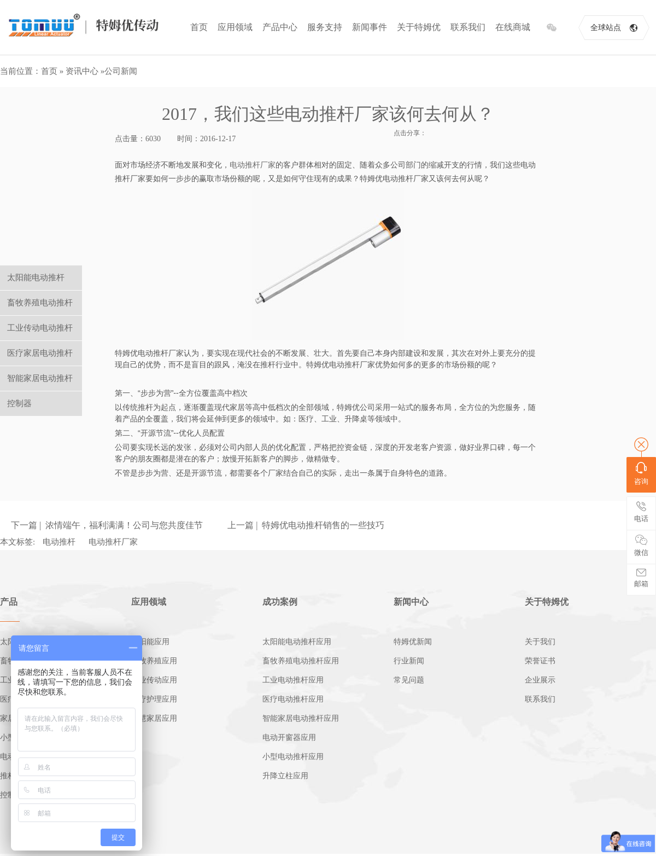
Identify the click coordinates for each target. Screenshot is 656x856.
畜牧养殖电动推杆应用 (300, 661)
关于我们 (540, 642)
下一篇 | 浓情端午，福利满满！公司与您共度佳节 (107, 525)
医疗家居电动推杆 (40, 353)
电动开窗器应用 (289, 737)
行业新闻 (409, 661)
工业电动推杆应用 (293, 680)
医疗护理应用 (154, 699)
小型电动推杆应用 (293, 757)
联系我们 (467, 27)
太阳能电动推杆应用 (296, 642)
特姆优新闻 (413, 642)
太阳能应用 (150, 642)
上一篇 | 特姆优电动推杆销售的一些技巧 (305, 525)
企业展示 (540, 680)
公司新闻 (120, 71)
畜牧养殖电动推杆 (40, 302)
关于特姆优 (419, 27)
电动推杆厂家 (253, 164)
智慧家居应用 (154, 718)
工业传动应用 (154, 680)
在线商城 (512, 27)
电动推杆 (59, 541)
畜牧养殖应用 (154, 661)
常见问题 (409, 680)
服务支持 (324, 27)
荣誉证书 (540, 661)
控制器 (19, 403)
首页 (199, 27)
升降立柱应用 (285, 776)
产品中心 (279, 27)
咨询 (641, 473)
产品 (8, 601)
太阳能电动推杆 (36, 277)
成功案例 (279, 601)
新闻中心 (411, 601)
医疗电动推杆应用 (293, 699)
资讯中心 (82, 71)
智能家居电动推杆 (40, 378)
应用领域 (235, 27)
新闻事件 (369, 27)
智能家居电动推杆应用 (300, 718)
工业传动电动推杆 (40, 327)
